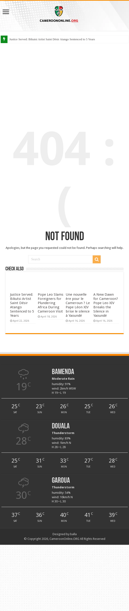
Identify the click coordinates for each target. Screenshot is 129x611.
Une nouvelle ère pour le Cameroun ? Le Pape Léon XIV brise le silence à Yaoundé (78, 305)
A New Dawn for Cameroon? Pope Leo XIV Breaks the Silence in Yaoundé (105, 305)
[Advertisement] (64, 79)
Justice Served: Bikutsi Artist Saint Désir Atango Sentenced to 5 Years (52, 39)
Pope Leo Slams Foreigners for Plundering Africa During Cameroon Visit (50, 302)
